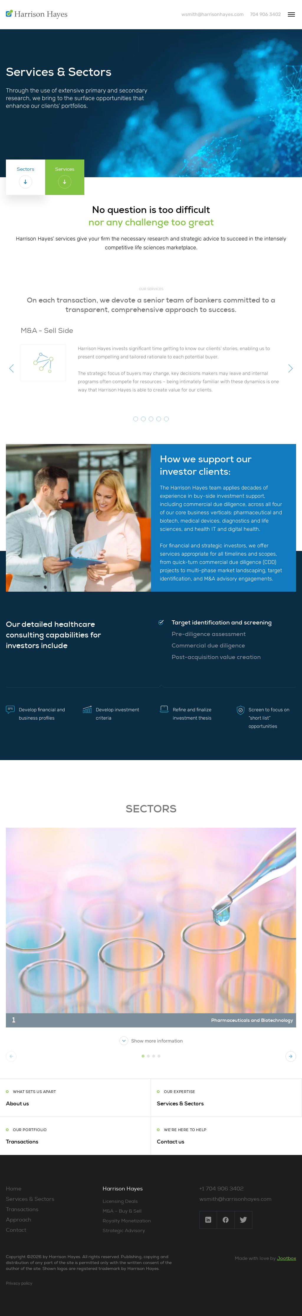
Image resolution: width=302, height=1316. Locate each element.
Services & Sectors (30, 1199)
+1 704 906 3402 (221, 1188)
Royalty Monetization (127, 1221)
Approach (18, 1219)
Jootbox (286, 1258)
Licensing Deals (120, 1201)
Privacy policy (19, 1283)
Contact (16, 1230)
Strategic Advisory (124, 1231)
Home (14, 1188)
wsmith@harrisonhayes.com (212, 14)
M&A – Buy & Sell (122, 1211)
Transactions (22, 1209)
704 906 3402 (265, 14)
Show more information (151, 1048)
